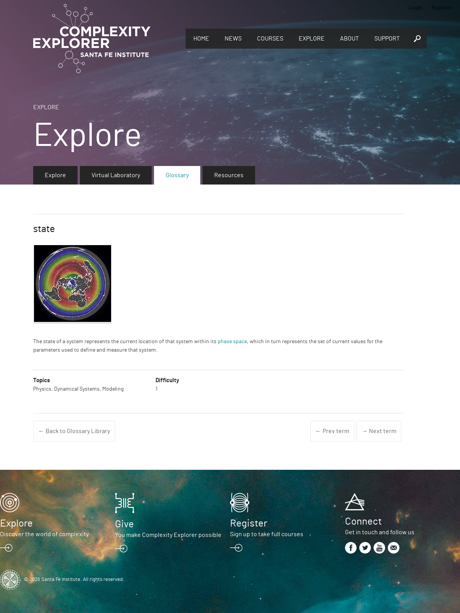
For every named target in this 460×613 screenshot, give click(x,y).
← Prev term (332, 431)
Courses (270, 39)
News (233, 39)
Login (416, 7)
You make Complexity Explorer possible (168, 535)
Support (387, 39)
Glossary (177, 175)
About (349, 39)
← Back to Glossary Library (74, 431)
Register (441, 7)
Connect (363, 521)
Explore (312, 39)
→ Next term (379, 431)
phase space (232, 341)
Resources (229, 175)
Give (124, 524)
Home (201, 39)
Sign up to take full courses (266, 534)
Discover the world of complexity (44, 534)
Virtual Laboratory (115, 175)
